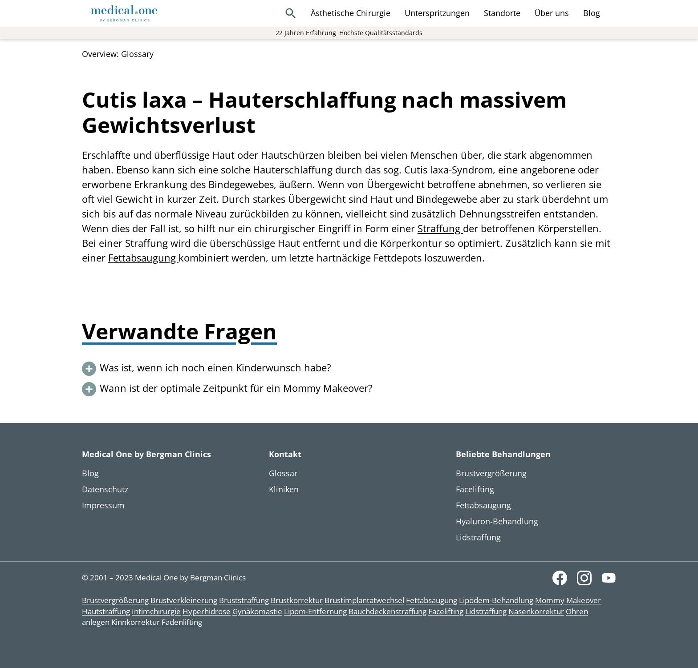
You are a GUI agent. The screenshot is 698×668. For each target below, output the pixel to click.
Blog (591, 13)
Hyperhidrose (207, 611)
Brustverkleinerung (183, 600)
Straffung (440, 228)
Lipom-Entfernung (315, 611)
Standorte (502, 13)
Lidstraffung (486, 611)
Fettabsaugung (143, 257)
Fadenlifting (182, 622)
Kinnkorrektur (135, 622)
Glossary (137, 53)
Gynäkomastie (257, 611)
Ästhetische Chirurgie (350, 13)
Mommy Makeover (568, 600)
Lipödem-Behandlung (496, 600)
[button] (349, 369)
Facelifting (445, 611)
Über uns (552, 13)
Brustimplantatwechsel (364, 600)
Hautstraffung (106, 611)
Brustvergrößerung (115, 600)
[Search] (290, 13)
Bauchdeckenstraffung (387, 611)
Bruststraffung (244, 600)
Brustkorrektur (297, 600)
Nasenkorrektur (536, 611)
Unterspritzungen (437, 13)
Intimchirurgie (156, 611)
